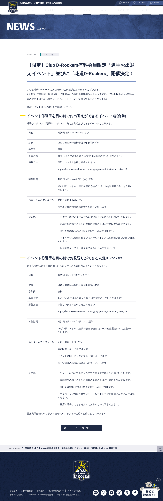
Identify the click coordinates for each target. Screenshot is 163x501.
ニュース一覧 (82, 428)
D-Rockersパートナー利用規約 (42, 494)
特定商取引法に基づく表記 (72, 494)
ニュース (87, 10)
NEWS (19, 449)
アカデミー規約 (78, 490)
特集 (145, 10)
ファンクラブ (59, 10)
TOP (10, 449)
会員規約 (42, 490)
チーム (20, 10)
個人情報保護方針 (59, 490)
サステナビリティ (115, 10)
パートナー (133, 10)
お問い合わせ (28, 490)
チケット (32, 10)
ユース (99, 10)
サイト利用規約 (17, 494)
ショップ (74, 10)
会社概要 (156, 10)
